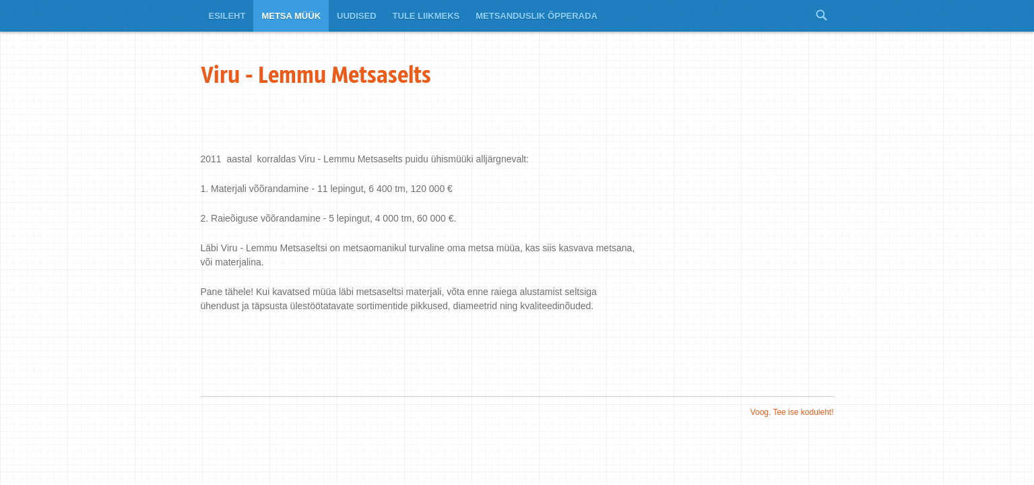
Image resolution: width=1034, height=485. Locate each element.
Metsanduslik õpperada (536, 16)
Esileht (227, 16)
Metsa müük (291, 16)
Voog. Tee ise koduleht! (792, 412)
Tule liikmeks (426, 16)
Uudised (357, 16)
